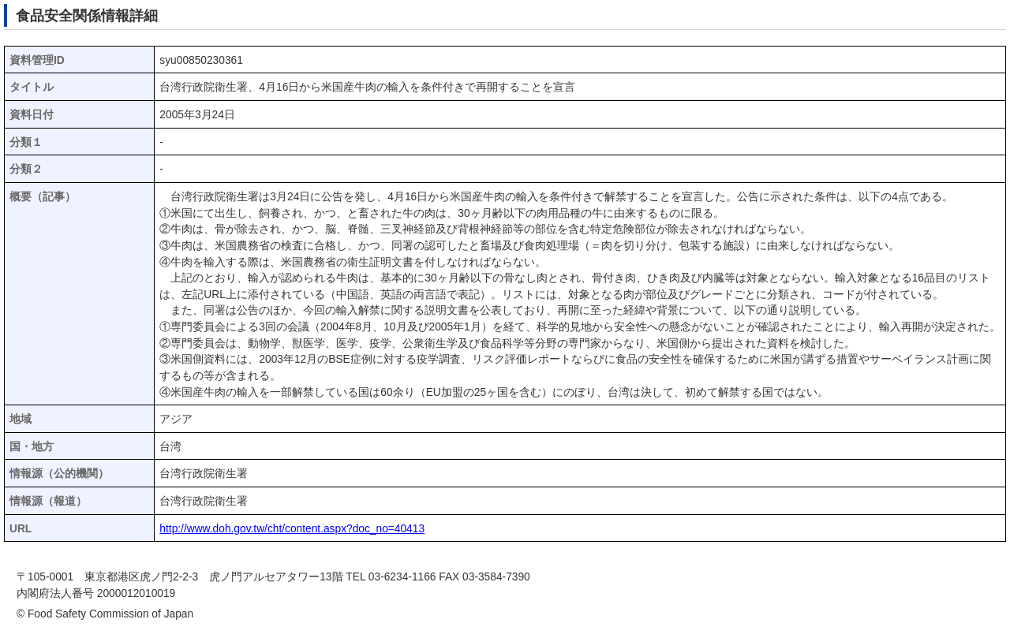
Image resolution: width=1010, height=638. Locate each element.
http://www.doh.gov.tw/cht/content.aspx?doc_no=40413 (292, 529)
